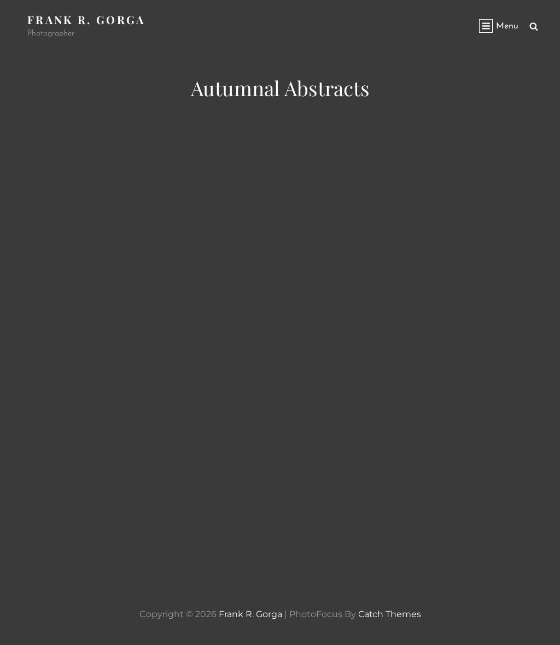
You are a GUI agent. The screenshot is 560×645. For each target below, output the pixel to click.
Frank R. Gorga (86, 19)
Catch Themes (390, 614)
